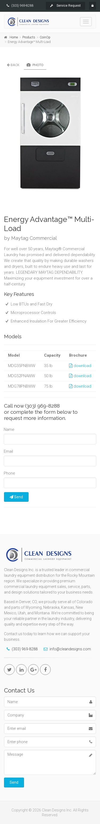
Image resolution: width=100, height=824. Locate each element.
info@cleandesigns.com (70, 649)
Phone (9, 473)
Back (13, 65)
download (80, 365)
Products (28, 37)
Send (16, 497)
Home (14, 37)
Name (9, 429)
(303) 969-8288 (22, 5)
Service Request (65, 5)
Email (8, 451)
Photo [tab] (35, 65)
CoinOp (45, 37)
